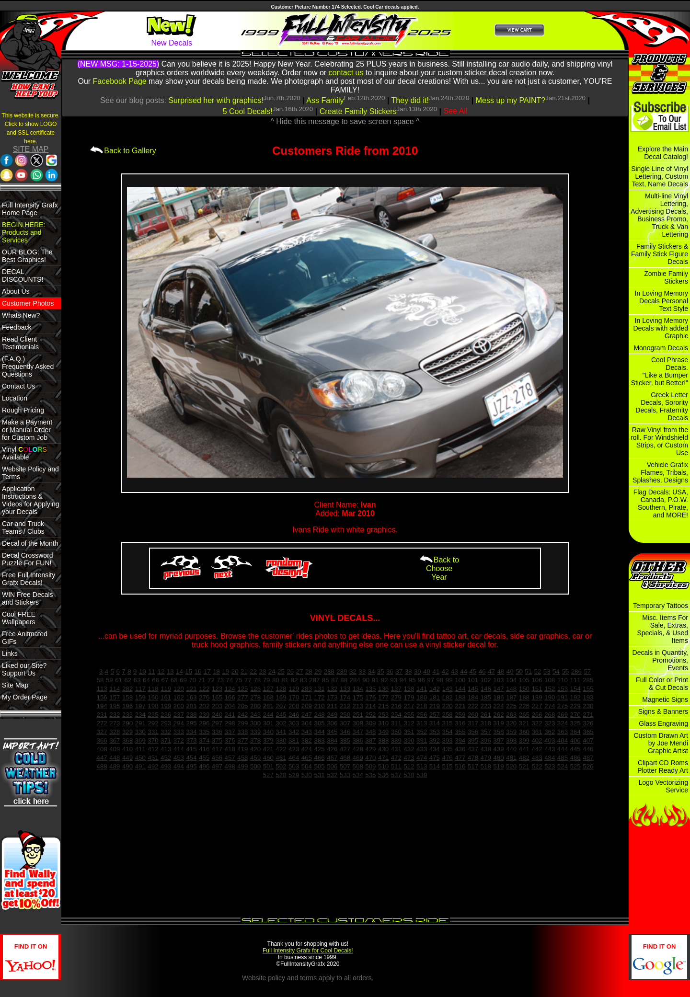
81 (284, 680)
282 (127, 688)
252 (370, 714)
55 (565, 671)
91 (375, 680)
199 (166, 706)
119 (166, 688)
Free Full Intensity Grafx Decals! (28, 578)
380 (281, 740)
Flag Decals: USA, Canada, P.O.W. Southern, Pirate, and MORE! (660, 503)
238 (191, 714)
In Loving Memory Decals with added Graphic (660, 328)
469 (358, 757)
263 (511, 714)
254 (396, 714)
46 (482, 671)
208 (293, 706)
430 (383, 749)
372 (178, 740)
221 (460, 706)
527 (268, 775)
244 (268, 714)
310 (383, 723)
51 (528, 671)
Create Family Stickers (358, 111)
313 (421, 723)
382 (306, 740)
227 (536, 706)
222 (473, 706)
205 (242, 706)
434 (434, 749)
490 (127, 766)
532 (332, 775)
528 (281, 775)
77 (248, 680)
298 (230, 723)
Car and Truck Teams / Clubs (23, 527)
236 (166, 714)
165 (217, 697)
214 (370, 706)
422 (281, 749)
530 (306, 775)
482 (524, 757)
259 (460, 714)
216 (396, 706)
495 (191, 766)
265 (524, 714)
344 (319, 731)
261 (486, 714)
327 (102, 731)
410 (127, 749)
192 (575, 697)
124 (230, 688)
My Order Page (24, 697)
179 (408, 697)
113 (102, 688)
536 (383, 775)
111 (575, 680)
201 (191, 706)
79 (266, 680)
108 (549, 680)
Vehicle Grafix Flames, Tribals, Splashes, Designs (660, 472)
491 (140, 766)
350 (396, 731)
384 (332, 740)
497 (217, 766)
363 (562, 731)
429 (370, 749)
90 (365, 680)
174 (345, 697)
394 (460, 740)
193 (588, 697)
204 (230, 706)
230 (588, 706)
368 (127, 740)
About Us (16, 291)
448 (114, 757)
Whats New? (21, 315)
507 (345, 766)
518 (486, 766)
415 (191, 749)
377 (242, 740)
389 (396, 740)
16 (198, 671)
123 (217, 688)
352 (421, 731)
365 (588, 731)
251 (358, 714)
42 (445, 671)
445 (575, 749)
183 (460, 697)
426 (332, 749)
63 (137, 680)
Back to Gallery (123, 151)
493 (166, 766)
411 (140, 749)
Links (10, 653)
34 (371, 671)
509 (370, 766)
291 (140, 723)
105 (524, 680)
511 (396, 766)
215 (383, 706)
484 (549, 757)
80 (275, 680)
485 (562, 757)
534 (358, 775)
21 (244, 671)
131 (319, 688)
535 (370, 775)
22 (253, 671)
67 (165, 680)
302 (281, 723)
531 (319, 775)
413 (166, 749)
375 (217, 740)
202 (204, 706)
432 (408, 749)
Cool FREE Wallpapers (18, 618)
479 (486, 757)
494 (178, 766)
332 (166, 731)
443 (549, 749)
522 (536, 766)
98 (440, 680)
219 (434, 706)
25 (281, 671)
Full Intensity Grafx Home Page (30, 209)
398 (511, 740)
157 (114, 697)
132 (332, 688)
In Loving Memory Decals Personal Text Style (661, 300)
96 (421, 680)
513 (421, 766)
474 (421, 757)
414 (178, 749)
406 (575, 740)
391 (421, 740)
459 (255, 757)
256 (421, 714)
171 (306, 697)
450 (140, 757)
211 (332, 706)
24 (272, 671)
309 (370, 723)
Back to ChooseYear (439, 568)
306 (332, 723)
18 (216, 671)
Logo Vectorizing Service (663, 786)
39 (417, 671)
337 (230, 731)
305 (319, 723)
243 (255, 714)
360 (524, 731)
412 (153, 749)
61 (118, 680)
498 (230, 766)
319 (498, 723)
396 (486, 740)
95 (412, 680)
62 (127, 680)
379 (268, 740)
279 (396, 697)
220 (447, 706)
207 (281, 706)
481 (511, 757)
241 (230, 714)
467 (332, 757)
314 (434, 723)
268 (549, 714)
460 (268, 757)
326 (588, 723)
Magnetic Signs (665, 699)
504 (306, 766)
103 (498, 680)
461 (281, 757)
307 (345, 723)
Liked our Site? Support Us (24, 669)
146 (486, 688)
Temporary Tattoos (660, 605)
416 (204, 749)
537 (396, 775)
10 (142, 671)
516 (460, 766)
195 (114, 706)
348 (370, 731)
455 (204, 757)
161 (166, 697)
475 (434, 757)
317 (473, 723)
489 (114, 766)
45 (473, 671)
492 (153, 766)
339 (255, 731)
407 (588, 740)
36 (389, 671)
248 (319, 714)
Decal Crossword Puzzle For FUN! (27, 559)
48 (500, 671)
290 (127, 723)
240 (217, 714)
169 (281, 697)
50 (519, 671)
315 (447, 723)
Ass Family (325, 100)
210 (319, 706)
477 (460, 757)
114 (114, 688)
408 (102, 749)
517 (473, 766)
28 (308, 671)
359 (511, 731)
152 (549, 688)
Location (14, 398)
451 (153, 757)
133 (345, 688)
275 (562, 706)
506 (332, 766)
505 (319, 766)
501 (268, 766)
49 (510, 671)
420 (255, 749)
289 (341, 671)
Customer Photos (28, 303)
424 (306, 749)
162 (178, 697)
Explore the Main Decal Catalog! (663, 152)
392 (434, 740)
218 (421, 706)
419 (242, 749)
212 (345, 706)
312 (408, 723)
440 (511, 749)
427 (345, 749)
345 (332, 731)
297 (217, 723)
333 (178, 731)
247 (306, 714)
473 (408, 757)
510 (383, 766)
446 (588, 749)
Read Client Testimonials (20, 343)
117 (140, 688)
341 (281, 731)
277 (242, 697)
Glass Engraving (663, 723)
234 (140, 714)
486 (575, 757)
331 (153, 731)
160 (153, 697)
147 (498, 688)
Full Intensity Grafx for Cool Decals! (308, 950)
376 (230, 740)
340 (268, 731)
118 (153, 688)
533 (345, 775)
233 (127, 714)
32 (352, 671)
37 (398, 671)
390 (408, 740)
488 (102, 766)
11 (151, 671)
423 (293, 749)
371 (166, 740)
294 (178, 723)
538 (408, 775)
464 (293, 757)
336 (217, 731)
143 (447, 688)
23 (262, 671)
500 (255, 766)
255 (408, 714)
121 (191, 688)
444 (562, 749)
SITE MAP (31, 149)
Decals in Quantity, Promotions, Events (660, 660)
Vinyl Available (24, 453)
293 (166, 723)
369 (140, 740)
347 (358, 731)
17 (207, 671)
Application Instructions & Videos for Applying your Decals (30, 500)
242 (242, 714)
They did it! (410, 100)
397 (498, 740)
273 (114, 723)
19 (225, 671)
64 (146, 680)
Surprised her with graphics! (215, 100)
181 (434, 697)
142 (434, 688)
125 (242, 688)
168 (268, 697)
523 (549, 766)
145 (473, 688)
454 (191, 757)
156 (102, 697)
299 (242, 723)
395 (473, 740)
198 (153, 706)
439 (498, 749)
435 (447, 749)
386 (358, 740)
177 (383, 697)
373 (191, 740)
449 (127, 757)
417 (217, 749)
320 (511, 723)
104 (511, 680)
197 (140, 706)
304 (306, 723)
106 (536, 680)
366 (102, 740)
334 (191, 731)
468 (345, 757)
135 (370, 688)
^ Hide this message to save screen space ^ (344, 121)
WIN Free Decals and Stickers (27, 598)
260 (473, 714)
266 (536, 714)
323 (549, 723)
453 (178, 757)
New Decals (171, 43)
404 (562, 740)
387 (370, 740)
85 (325, 680)
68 (174, 680)
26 (290, 671)
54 (556, 671)
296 (204, 723)
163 (191, 697)
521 (524, 766)
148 (511, 688)
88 (343, 680)
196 (127, 706)
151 (536, 688)
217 (408, 706)
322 (536, 723)
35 (380, 671)
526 (588, 766)
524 (562, 766)
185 (486, 697)
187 (511, 697)
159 (140, 697)
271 (588, 714)
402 (536, 740)
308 (358, 723)
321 (524, 723)
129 (293, 688)
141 (421, 688)
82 (294, 680)
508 (358, 766)
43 (454, 671)
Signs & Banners (663, 711)
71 (202, 680)
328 (114, 731)
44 (463, 671)
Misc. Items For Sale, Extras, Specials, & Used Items (662, 629)
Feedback (16, 327)
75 (238, 680)
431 (396, 749)
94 (402, 680)
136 (383, 688)
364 (575, 731)
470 (370, 757)
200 (178, 706)
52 (537, 671)
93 (393, 680)
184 (473, 697)
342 (293, 731)
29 (318, 671)
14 (179, 671)
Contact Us (18, 386)
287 (314, 680)
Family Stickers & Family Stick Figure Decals (659, 253)
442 (536, 749)
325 (575, 723)
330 (140, 731)
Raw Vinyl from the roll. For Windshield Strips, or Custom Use (659, 441)
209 (306, 706)
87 (334, 680)
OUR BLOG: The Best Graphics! (27, 256)
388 (383, 740)
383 (319, 740)
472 (396, 757)
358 (498, 731)
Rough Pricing (23, 410)
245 (281, 714)
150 (524, 688)
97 (430, 680)
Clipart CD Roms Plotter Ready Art (662, 766)
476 (447, 757)
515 (447, 766)
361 (536, 731)
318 (486, 723)
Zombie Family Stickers (666, 277)
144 (460, 688)
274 (549, 706)
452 (166, 757)
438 (486, 749)
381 (293, 740)
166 (230, 697)
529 (293, 775)
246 (293, 714)
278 (255, 697)
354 (447, 731)
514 (434, 766)
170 (293, 697)
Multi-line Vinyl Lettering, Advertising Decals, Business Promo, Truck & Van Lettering (659, 215)
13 (170, 671)
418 (230, 749)
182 (447, 697)
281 (268, 706)
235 (153, 714)
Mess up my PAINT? (511, 100)
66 (155, 680)
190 (549, 697)
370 (153, 740)
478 (473, 757)
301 (268, 723)
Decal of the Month (30, 543)
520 (511, 766)
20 (235, 671)
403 (549, 740)
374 (204, 740)
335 (204, 731)
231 (102, 714)
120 (178, 688)
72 (211, 680)
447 (102, 757)
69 (183, 680)
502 (281, 766)
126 (255, 688)
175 (358, 697)
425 (319, 749)
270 (575, 714)
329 (127, 731)
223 (486, 706)
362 (549, 731)
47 (491, 671)
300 (255, 723)
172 (319, 697)
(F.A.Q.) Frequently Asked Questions (28, 366)
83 (303, 680)
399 (524, 740)
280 (255, 706)
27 (299, 671)
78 (257, 680)
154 (575, 688)
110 (562, 680)
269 (562, 714)
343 (306, 731)
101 (473, 680)
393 (447, 740)
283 (306, 688)
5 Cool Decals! (248, 111)
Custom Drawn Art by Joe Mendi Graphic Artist (660, 743)
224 (498, 706)
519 (498, 766)
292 (153, 723)
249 (332, 714)
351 (408, 731)
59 (109, 680)
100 (460, 680)
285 (588, 680)
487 (588, 757)
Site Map (15, 685)
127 (268, 688)
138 (408, 688)
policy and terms (292, 978)
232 (114, 714)
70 (192, 680)
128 (281, 688)
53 (547, 671)
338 (242, 731)
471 (383, 757)
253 (383, 714)
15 (188, 671)
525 (575, 766)
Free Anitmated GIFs (24, 637)
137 (396, 688)
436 (460, 749)
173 (332, 697)
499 (242, 766)
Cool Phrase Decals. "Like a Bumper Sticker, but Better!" (659, 371)
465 (306, 757)
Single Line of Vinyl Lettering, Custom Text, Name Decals (659, 176)
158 (127, 697)
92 (384, 680)
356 (473, 731)
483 (536, 757)
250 (345, 714)
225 (511, 706)
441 (524, 749)
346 (345, 731)
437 (473, 749)
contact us (346, 73)
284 (355, 680)
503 (293, 766)
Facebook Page (120, 81)
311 (396, 723)
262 (498, 714)
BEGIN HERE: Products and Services (23, 232)
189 (536, 697)
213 (358, 706)
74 (229, 680)
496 (204, 766)
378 (255, 740)
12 (160, 671)
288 (329, 671)
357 (486, 731)
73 (220, 680)
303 (293, 723)
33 (362, 671)
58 (100, 680)
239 (204, 714)
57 (587, 671)
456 (217, 757)
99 (449, 680)
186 (498, 697)
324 (562, 723)
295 (191, 723)
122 (204, 688)
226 (524, 706)
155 (588, 688)
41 (435, 671)
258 (447, 714)
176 (370, 697)
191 (562, 697)
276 (204, 697)
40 (426, 671)
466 (319, 757)
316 (460, 723)
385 (345, 740)
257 (434, 714)
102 (486, 680)
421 (268, 749)
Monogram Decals (660, 348)
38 (408, 671)
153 (562, 688)
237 (178, 714)
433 (421, 749)
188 (524, 697)
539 (421, 775)
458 (242, 757)
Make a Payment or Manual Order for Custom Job (27, 429)
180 (421, 697)
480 (498, 757)
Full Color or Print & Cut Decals (662, 683)
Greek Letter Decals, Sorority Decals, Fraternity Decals (661, 406)
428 (358, 749)
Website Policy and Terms (30, 473)
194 (102, 706)
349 (383, 731)
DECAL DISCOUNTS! (22, 275)
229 (575, 706)
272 (102, 723)
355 (460, 731)
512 (408, 766)
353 (434, 731)
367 (114, 740)
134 (358, 688)
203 (217, 706)
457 (230, 757)
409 (114, 749)
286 (576, 671)
